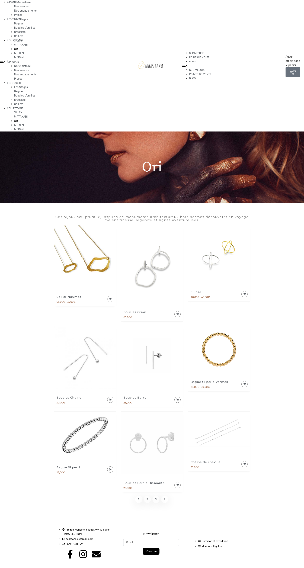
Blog (192, 61)
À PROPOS (13, 61)
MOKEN (19, 53)
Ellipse (196, 292)
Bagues (18, 23)
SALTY (18, 40)
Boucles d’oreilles (24, 27)
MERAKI (19, 57)
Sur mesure (197, 70)
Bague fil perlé (68, 467)
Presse (18, 78)
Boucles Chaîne (69, 397)
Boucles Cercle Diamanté (144, 483)
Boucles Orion (134, 312)
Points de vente (199, 57)
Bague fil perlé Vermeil (209, 382)
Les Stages (21, 19)
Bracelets (19, 32)
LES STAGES (14, 19)
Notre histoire (22, 66)
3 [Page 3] (156, 499)
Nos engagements (25, 10)
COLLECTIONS (15, 108)
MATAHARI (21, 44)
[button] (232, 66)
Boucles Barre (134, 397)
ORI (16, 49)
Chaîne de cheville (205, 462)
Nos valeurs (21, 6)
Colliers (18, 104)
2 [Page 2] (147, 499)
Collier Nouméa (69, 297)
